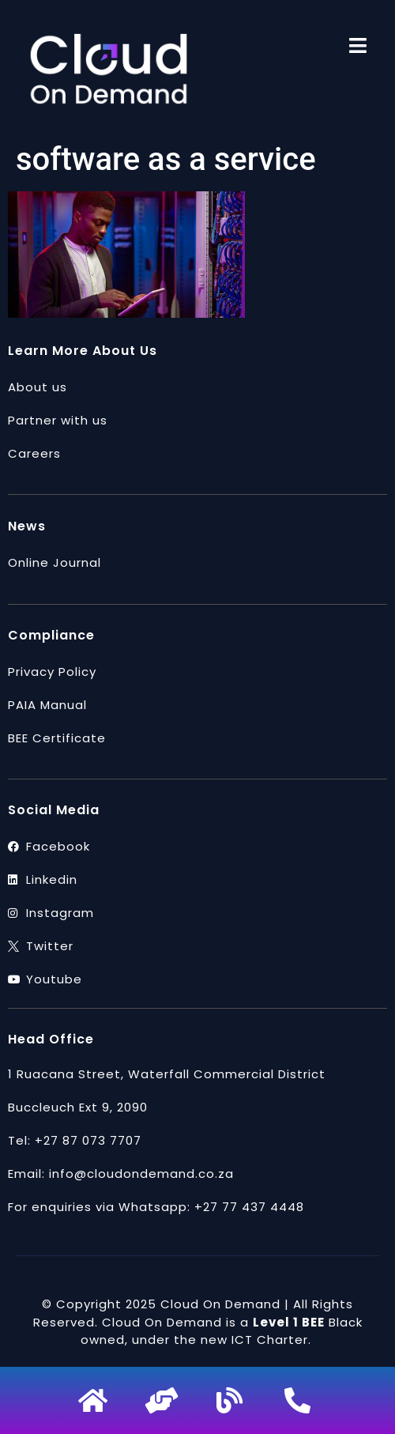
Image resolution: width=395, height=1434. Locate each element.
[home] (95, 1400)
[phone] (299, 1400)
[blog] (231, 1400)
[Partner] (163, 1400)
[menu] (357, 45)
